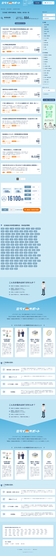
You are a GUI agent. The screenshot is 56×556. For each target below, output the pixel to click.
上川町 (23, 228)
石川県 (26, 530)
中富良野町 (38, 228)
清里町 (25, 255)
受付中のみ (46, 94)
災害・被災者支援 (47, 77)
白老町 (32, 258)
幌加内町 (3, 244)
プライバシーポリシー (27, 549)
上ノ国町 (12, 228)
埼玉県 (45, 529)
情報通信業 (46, 29)
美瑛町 (16, 263)
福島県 (29, 529)
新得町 (13, 247)
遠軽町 (21, 266)
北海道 (6, 529)
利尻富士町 (8, 234)
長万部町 (30, 266)
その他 (45, 49)
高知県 (26, 533)
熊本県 (41, 533)
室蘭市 (2, 242)
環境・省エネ (46, 81)
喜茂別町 (26, 236)
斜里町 (39, 244)
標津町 (38, 250)
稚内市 (21, 260)
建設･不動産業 (47, 35)
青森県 (10, 529)
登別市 (27, 258)
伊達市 (11, 231)
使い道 (27, 198)
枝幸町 (16, 250)
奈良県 (29, 532)
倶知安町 (26, 231)
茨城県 (33, 529)
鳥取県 (38, 532)
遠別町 (16, 266)
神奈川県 (14, 530)
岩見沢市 (31, 242)
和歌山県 (33, 532)
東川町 (2, 250)
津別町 (35, 252)
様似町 (33, 250)
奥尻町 (25, 239)
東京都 (10, 530)
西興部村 (35, 263)
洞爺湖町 (30, 252)
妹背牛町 (30, 239)
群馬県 (41, 529)
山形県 (26, 529)
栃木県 (37, 529)
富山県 (22, 530)
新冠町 (2, 247)
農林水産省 (22, 543)
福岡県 (29, 533)
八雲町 (31, 231)
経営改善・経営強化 (48, 55)
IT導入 (45, 64)
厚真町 (12, 236)
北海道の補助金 (9, 9)
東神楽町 (7, 250)
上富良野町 (17, 228)
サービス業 (46, 38)
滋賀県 (14, 532)
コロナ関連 (46, 79)
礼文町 (7, 260)
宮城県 (18, 529)
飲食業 (45, 33)
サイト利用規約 (19, 549)
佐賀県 (33, 533)
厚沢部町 (7, 236)
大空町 (11, 239)
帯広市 (36, 242)
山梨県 (34, 530)
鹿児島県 (10, 535)
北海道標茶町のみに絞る (20, 23)
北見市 (27, 234)
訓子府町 (3, 266)
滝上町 (34, 255)
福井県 (30, 530)
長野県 (38, 530)
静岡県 (46, 530)
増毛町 (31, 236)
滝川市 (39, 255)
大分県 (45, 533)
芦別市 (20, 263)
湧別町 (30, 255)
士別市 (35, 236)
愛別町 (34, 244)
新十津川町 (8, 247)
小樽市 (16, 242)
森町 (30, 250)
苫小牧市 (29, 263)
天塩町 (16, 239)
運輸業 (45, 40)
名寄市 (16, 236)
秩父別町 (16, 260)
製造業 (45, 27)
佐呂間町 (16, 231)
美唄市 (2, 263)
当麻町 (25, 244)
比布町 (8, 252)
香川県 (18, 533)
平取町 (16, 244)
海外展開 (46, 59)
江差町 (16, 252)
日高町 (17, 247)
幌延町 (8, 244)
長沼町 (35, 266)
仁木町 (7, 231)
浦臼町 (16, 255)
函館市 (2, 234)
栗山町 (21, 250)
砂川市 (2, 260)
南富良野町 (37, 234)
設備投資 (46, 61)
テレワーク (46, 84)
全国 (18, 535)
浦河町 (12, 255)
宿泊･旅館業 (46, 24)
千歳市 (32, 234)
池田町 (21, 252)
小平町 (12, 242)
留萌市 (23, 258)
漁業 (45, 47)
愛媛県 (22, 533)
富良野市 (7, 242)
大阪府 (22, 532)
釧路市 (25, 266)
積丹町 (25, 260)
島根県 (42, 532)
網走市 (34, 260)
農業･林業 (46, 44)
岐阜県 (42, 530)
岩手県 (14, 529)
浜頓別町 (7, 255)
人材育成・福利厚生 (48, 68)
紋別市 (30, 260)
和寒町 (21, 236)
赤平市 (12, 266)
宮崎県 (6, 535)
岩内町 (26, 242)
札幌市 (36, 247)
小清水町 (21, 242)
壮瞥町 (2, 239)
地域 (28, 191)
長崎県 (37, 533)
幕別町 (12, 244)
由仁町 (2, 258)
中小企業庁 (12, 543)
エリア (27, 187)
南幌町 (2, 236)
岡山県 (46, 532)
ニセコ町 (18, 258)
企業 (5, 209)
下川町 (32, 228)
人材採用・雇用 (47, 66)
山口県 (10, 533)
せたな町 (7, 258)
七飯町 (2, 228)
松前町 (12, 250)
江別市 (12, 252)
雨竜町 (7, 268)
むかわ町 (13, 258)
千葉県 (6, 530)
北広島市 (18, 234)
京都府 (18, 532)
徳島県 (14, 533)
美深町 (11, 263)
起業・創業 (46, 73)
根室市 (25, 250)
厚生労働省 (17, 543)
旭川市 (22, 247)
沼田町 (25, 252)
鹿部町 (16, 268)
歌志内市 (3, 252)
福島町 (11, 260)
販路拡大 (46, 57)
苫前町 (24, 263)
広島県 (6, 533)
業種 (28, 194)
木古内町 (31, 247)
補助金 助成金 (3, 9)
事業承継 (46, 75)
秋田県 (22, 529)
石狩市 (36, 258)
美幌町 (7, 263)
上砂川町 (28, 228)
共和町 (35, 231)
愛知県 (6, 532)
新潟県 (18, 530)
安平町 (35, 239)
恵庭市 (30, 244)
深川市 (21, 255)
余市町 (21, 231)
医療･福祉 (46, 42)
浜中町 (2, 255)
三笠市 (7, 228)
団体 (11, 209)
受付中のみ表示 (19, 209)
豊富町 (8, 266)
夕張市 (7, 239)
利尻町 (13, 234)
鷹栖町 (11, 268)
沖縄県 (14, 535)
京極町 (2, 231)
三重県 (10, 532)
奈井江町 (21, 239)
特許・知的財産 (47, 70)
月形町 (26, 247)
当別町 (21, 244)
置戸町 (39, 260)
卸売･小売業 (46, 31)
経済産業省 (6, 543)
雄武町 (2, 268)
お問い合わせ (35, 549)
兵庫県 (26, 532)
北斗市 (23, 234)
